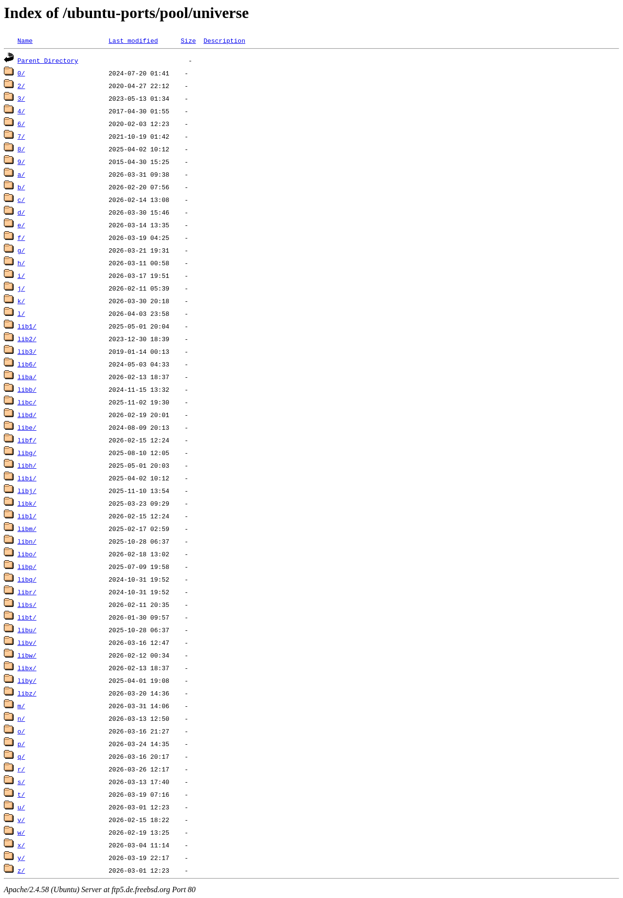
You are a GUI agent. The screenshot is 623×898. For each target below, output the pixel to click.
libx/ (27, 667)
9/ (21, 161)
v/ (21, 819)
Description (224, 40)
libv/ (27, 642)
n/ (21, 718)
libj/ (27, 490)
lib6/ (27, 364)
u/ (21, 807)
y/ (21, 857)
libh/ (27, 465)
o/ (21, 731)
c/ (21, 199)
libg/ (27, 452)
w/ (21, 832)
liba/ (27, 376)
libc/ (27, 402)
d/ (21, 212)
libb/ (27, 389)
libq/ (27, 579)
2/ (21, 85)
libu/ (27, 629)
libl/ (27, 516)
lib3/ (27, 351)
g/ (21, 250)
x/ (21, 845)
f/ (21, 237)
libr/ (27, 591)
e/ (21, 224)
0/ (21, 73)
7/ (21, 136)
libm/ (27, 528)
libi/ (27, 478)
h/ (21, 262)
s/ (21, 781)
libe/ (27, 427)
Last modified (133, 40)
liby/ (27, 680)
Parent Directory (48, 60)
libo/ (27, 554)
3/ (21, 98)
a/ (21, 174)
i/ (21, 275)
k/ (21, 300)
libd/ (27, 414)
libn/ (27, 541)
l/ (21, 313)
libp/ (27, 566)
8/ (21, 149)
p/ (21, 743)
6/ (21, 123)
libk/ (27, 503)
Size (188, 40)
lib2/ (27, 338)
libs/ (27, 604)
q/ (21, 756)
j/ (21, 288)
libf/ (27, 440)
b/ (21, 187)
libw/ (27, 655)
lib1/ (27, 326)
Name (25, 40)
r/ (21, 769)
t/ (21, 794)
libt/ (27, 617)
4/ (21, 111)
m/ (21, 705)
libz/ (27, 693)
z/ (21, 870)
